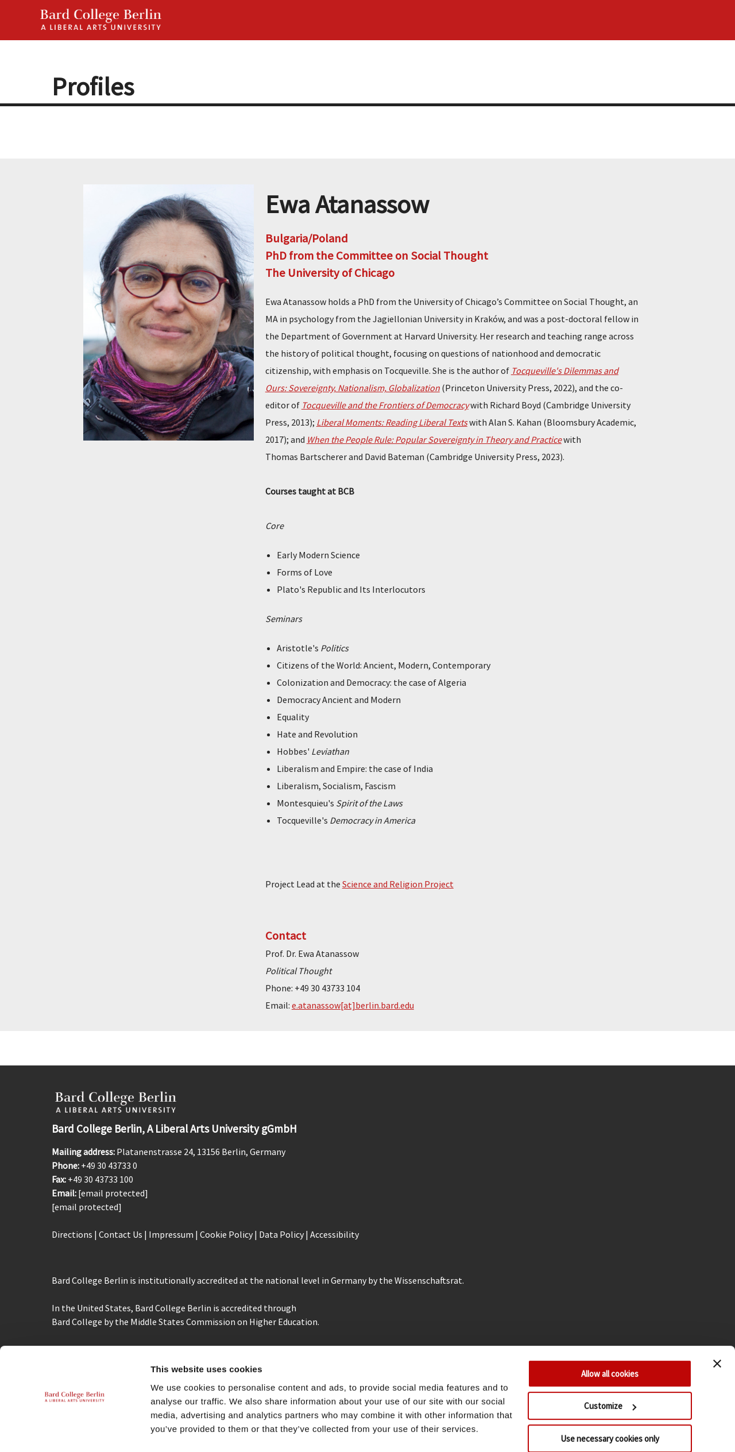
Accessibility (334, 1234)
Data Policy (281, 1234)
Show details (177, 1429)
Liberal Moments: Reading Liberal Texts (391, 422)
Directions (72, 1234)
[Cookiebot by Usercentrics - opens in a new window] (74, 1429)
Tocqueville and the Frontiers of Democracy (385, 405)
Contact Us (120, 1234)
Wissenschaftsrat (428, 1280)
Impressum (171, 1234)
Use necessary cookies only (609, 1407)
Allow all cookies (610, 1342)
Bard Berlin (101, 20)
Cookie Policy (226, 1234)
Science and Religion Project (398, 884)
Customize (610, 1374)
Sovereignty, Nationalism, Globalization (363, 387)
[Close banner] (717, 1333)
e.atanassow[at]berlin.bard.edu (353, 1005)
